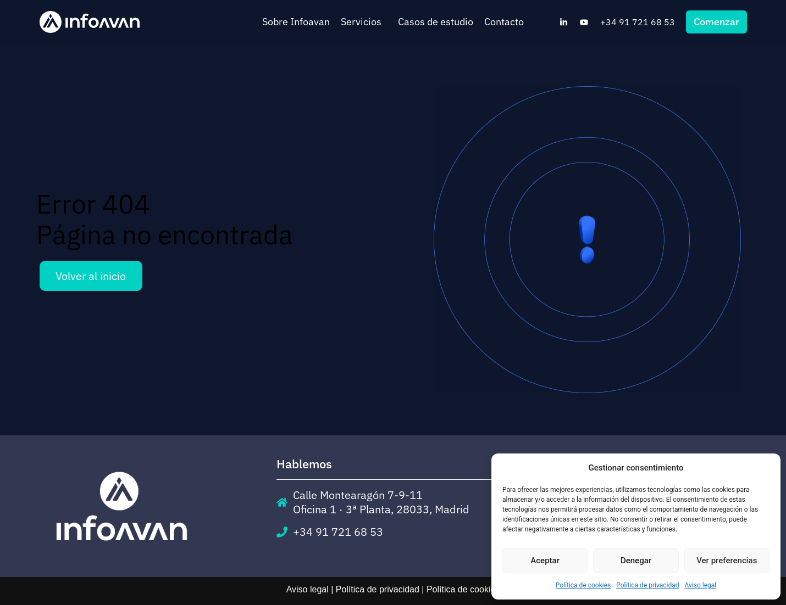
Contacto (504, 21)
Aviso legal (700, 585)
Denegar (636, 560)
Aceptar (545, 560)
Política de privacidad (647, 585)
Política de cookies (583, 585)
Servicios (364, 21)
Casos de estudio (435, 21)
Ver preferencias (726, 560)
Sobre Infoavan (296, 21)
